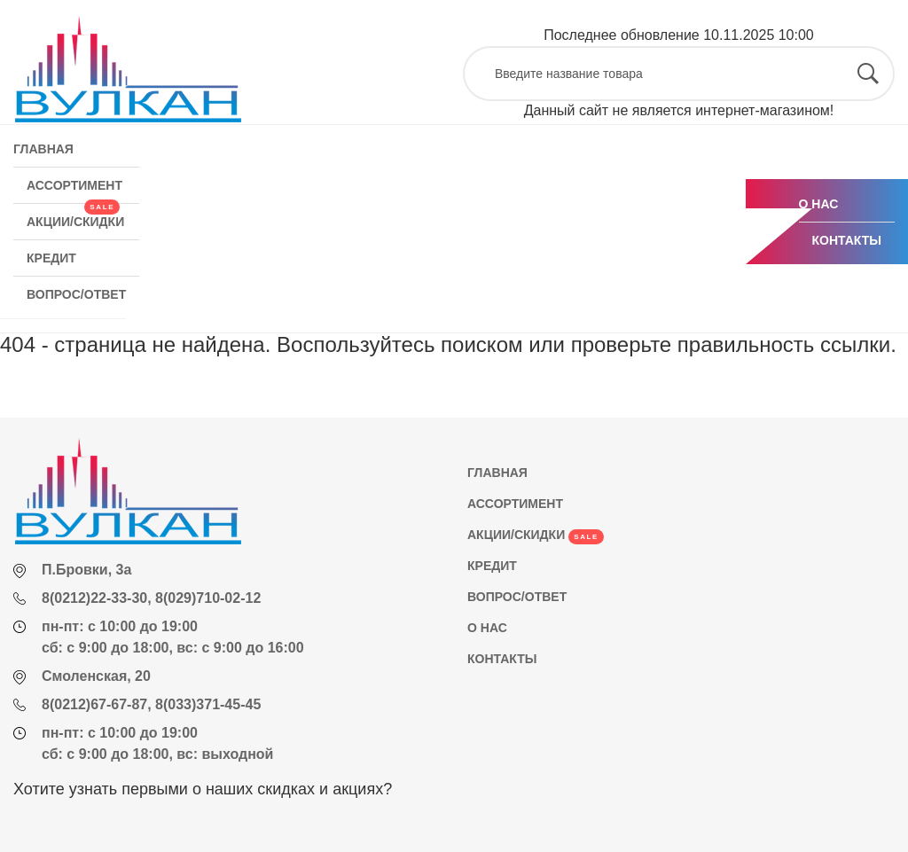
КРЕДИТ (51, 258)
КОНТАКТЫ (846, 240)
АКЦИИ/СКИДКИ (75, 216)
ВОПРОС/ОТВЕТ (76, 294)
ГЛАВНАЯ (43, 149)
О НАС (819, 204)
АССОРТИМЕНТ (74, 185)
